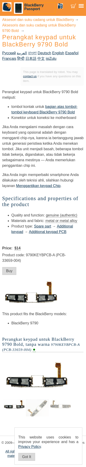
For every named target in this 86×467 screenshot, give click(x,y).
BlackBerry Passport (34, 7)
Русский (9, 53)
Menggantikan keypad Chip (38, 186)
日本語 (30, 59)
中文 (41, 59)
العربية (22, 53)
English (58, 53)
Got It (26, 457)
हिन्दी (20, 59)
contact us (30, 76)
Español (71, 53)
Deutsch (44, 53)
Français (9, 59)
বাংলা (32, 53)
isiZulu (51, 59)
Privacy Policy (29, 447)
